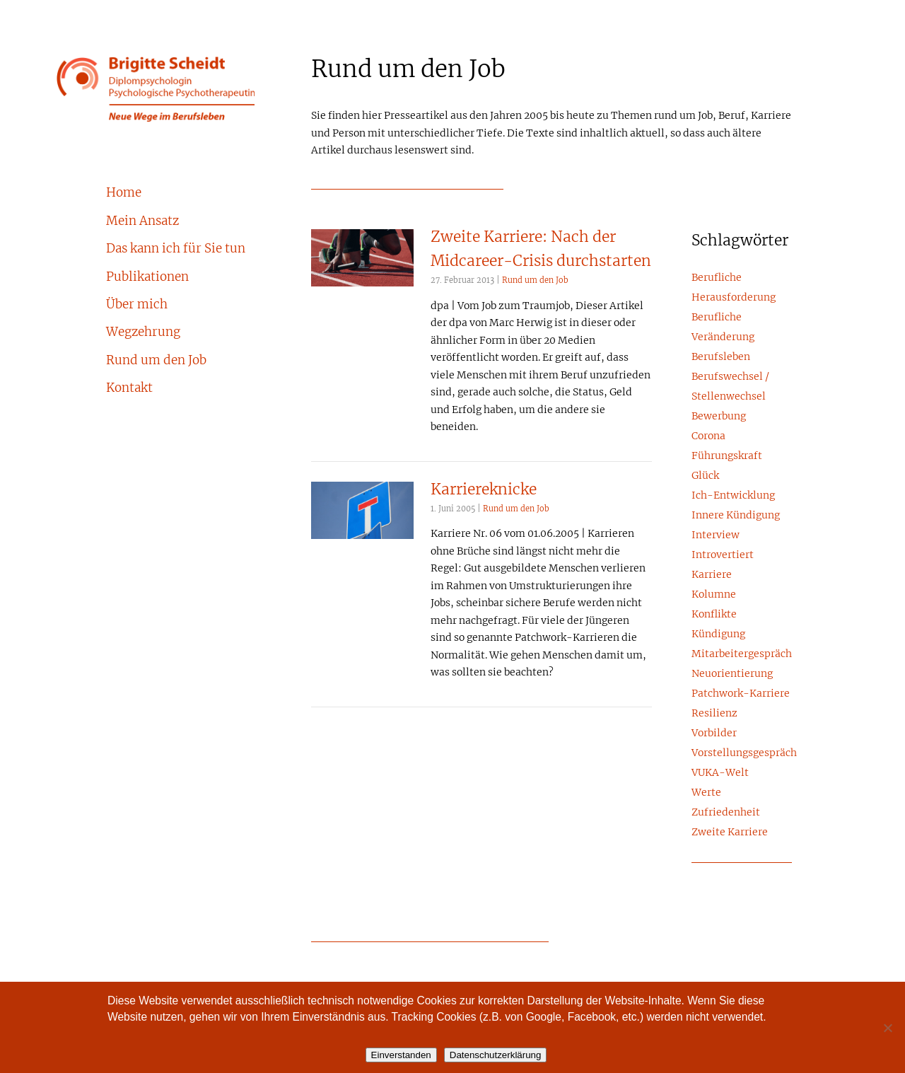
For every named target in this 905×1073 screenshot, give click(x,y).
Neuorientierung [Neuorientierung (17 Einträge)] (732, 674)
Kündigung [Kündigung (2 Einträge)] (718, 634)
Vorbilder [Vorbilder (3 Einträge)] (714, 733)
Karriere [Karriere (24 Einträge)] (711, 575)
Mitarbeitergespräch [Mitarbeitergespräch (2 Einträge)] (741, 654)
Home (123, 193)
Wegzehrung (143, 332)
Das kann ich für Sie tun (175, 249)
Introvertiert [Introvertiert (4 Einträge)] (722, 555)
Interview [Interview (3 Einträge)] (715, 535)
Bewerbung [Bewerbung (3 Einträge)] (718, 417)
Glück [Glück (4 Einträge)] (705, 476)
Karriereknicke (484, 489)
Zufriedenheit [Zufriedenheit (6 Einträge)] (725, 813)
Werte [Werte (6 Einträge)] (706, 793)
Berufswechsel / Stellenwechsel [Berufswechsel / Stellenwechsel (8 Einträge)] (730, 387)
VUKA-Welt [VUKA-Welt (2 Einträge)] (720, 773)
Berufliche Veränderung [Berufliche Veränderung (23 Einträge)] (722, 327)
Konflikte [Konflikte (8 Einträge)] (714, 615)
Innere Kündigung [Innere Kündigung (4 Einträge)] (735, 516)
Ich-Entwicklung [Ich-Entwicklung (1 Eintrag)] (733, 496)
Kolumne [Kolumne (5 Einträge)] (713, 595)
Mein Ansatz (142, 221)
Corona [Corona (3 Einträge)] (708, 436)
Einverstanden (401, 1055)
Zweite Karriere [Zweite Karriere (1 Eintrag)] (729, 832)
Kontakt (129, 388)
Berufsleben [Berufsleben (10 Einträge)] (720, 357)
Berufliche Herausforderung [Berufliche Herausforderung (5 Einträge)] (733, 288)
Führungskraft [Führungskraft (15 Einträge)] (726, 456)
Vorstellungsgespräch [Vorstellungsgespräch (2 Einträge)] (741, 753)
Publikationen (147, 277)
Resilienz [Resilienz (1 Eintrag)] (714, 714)
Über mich (137, 305)
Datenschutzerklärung (496, 1055)
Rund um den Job (156, 360)
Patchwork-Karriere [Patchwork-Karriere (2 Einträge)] (740, 694)
